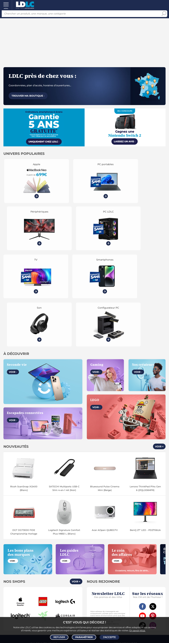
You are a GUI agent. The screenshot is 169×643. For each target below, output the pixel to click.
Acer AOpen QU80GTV (105, 428)
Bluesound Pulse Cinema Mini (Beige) (104, 387)
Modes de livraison (43, 580)
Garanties (34, 588)
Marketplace (125, 554)
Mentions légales (43, 562)
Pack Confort (50, 588)
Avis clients (47, 550)
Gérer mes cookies (43, 558)
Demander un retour (43, 592)
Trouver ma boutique (28, 95)
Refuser (59, 637)
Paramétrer (84, 637)
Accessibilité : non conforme (125, 558)
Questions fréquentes (43, 576)
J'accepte (109, 637)
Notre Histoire (43, 546)
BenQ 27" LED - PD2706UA (145, 428)
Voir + (159, 345)
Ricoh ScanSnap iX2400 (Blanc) (23, 387)
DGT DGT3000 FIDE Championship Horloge (23, 430)
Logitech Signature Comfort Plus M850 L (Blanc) (64, 430)
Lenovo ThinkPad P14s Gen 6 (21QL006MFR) (145, 387)
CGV (35, 550)
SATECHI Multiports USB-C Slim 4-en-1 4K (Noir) (64, 387)
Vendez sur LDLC (125, 546)
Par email (125, 594)
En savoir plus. (137, 630)
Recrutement (125, 550)
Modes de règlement (43, 584)
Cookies (58, 554)
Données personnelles (37, 554)
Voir (13, 270)
